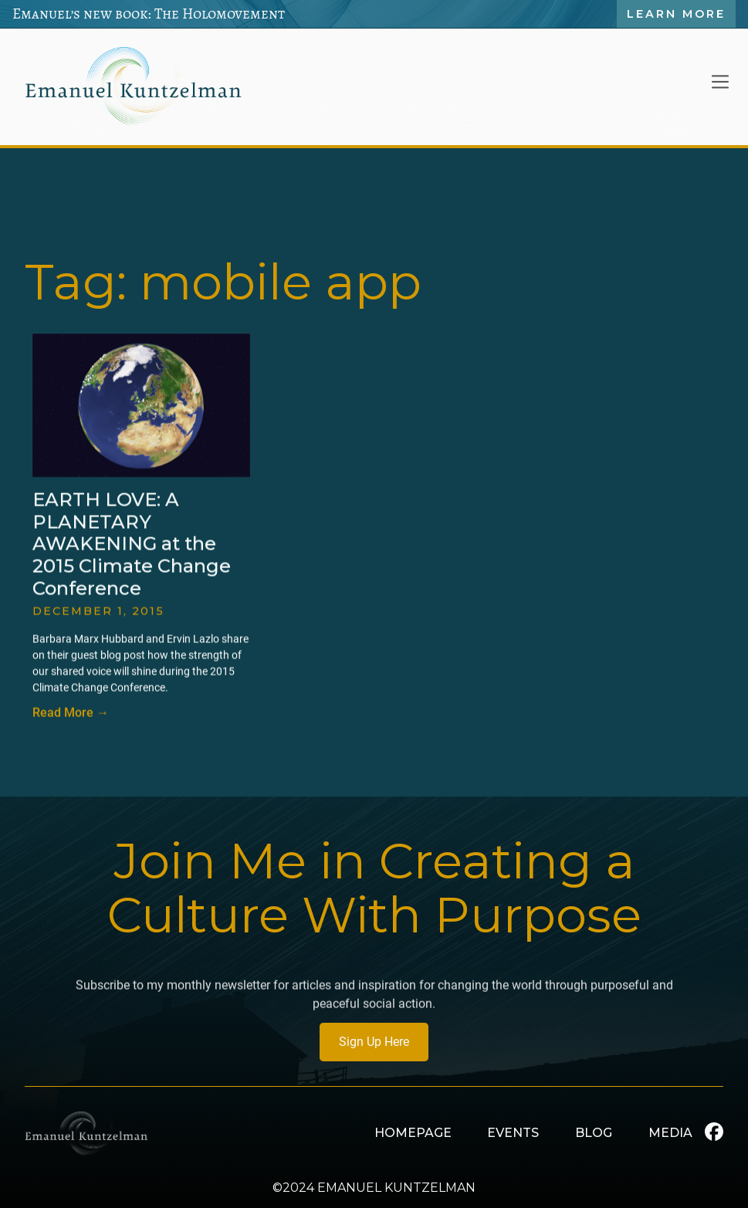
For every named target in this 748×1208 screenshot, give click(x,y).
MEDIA (670, 1132)
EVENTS (513, 1132)
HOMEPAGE (413, 1132)
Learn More (676, 14)
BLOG (593, 1132)
